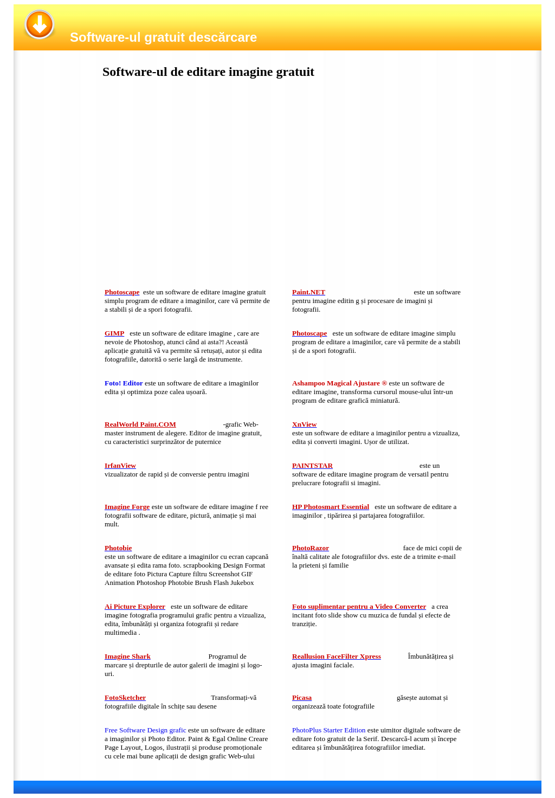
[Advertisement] (185, 186)
